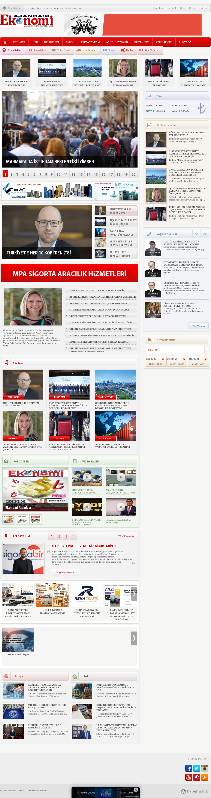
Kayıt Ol (172, 8)
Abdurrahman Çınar (153, 253)
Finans (111, 50)
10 (58, 174)
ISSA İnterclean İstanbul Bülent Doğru (118, 521)
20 (133, 174)
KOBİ (35, 42)
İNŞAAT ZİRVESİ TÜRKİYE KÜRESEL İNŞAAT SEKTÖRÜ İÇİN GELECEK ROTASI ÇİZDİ (68, 405)
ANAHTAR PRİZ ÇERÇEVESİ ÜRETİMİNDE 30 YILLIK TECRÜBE (121, 492)
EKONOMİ (19, 42)
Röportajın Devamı (65, 572)
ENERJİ (70, 42)
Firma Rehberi (14, 50)
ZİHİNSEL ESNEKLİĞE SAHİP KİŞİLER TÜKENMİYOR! (180, 304)
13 (81, 174)
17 (111, 174)
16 (103, 174)
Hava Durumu (89, 50)
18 (118, 174)
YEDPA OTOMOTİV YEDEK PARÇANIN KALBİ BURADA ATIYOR (87, 522)
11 (66, 174)
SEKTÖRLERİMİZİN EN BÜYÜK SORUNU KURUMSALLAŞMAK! (181, 242)
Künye (192, 8)
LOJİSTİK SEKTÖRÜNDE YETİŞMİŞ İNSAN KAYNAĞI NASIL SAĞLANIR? (99, 343)
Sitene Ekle (158, 8)
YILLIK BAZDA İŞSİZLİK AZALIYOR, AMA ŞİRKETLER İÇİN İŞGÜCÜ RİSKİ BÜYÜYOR (100, 331)
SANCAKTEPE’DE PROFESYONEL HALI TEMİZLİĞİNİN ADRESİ (18, 600)
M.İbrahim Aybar (153, 274)
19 (126, 174)
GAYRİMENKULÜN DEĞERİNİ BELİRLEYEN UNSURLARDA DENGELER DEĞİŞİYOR (112, 405)
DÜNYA (185, 42)
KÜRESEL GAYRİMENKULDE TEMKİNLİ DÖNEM (44, 726)
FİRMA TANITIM (90, 42)
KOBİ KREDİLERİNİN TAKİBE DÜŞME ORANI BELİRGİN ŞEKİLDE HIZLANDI (116, 707)
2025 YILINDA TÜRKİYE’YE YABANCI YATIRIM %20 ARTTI (112, 445)
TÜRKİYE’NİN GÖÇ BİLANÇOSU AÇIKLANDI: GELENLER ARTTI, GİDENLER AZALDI (67, 447)
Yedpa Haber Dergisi (18, 641)
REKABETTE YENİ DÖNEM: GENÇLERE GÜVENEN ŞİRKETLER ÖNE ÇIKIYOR (98, 305)
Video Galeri (63, 50)
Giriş (182, 8)
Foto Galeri (40, 50)
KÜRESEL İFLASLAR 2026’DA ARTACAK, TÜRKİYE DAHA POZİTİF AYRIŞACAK (44, 687)
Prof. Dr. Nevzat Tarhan (153, 315)
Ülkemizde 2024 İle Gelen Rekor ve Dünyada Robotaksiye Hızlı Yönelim (181, 284)
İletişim (203, 8)
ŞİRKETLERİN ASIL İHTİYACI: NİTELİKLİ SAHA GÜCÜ (100, 322)
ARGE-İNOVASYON (117, 42)
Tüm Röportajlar (126, 536)
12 (73, 174)
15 (96, 174)
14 (88, 174)
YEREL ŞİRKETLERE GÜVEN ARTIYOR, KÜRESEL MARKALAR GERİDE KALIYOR (97, 318)
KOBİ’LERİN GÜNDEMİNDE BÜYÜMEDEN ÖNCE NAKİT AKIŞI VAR (115, 687)
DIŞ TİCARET (51, 42)
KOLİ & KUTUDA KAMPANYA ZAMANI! (52, 598)
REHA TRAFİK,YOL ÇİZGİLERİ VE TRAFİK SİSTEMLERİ (87, 600)
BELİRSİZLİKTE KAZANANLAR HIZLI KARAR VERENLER (102, 297)
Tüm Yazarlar (152, 50)
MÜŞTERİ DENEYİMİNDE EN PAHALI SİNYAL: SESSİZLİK (102, 335)
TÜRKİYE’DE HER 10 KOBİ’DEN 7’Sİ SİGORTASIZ (57, 8)
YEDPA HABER (164, 42)
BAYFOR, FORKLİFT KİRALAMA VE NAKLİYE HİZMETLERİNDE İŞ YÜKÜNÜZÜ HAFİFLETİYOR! (121, 603)
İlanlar (129, 50)
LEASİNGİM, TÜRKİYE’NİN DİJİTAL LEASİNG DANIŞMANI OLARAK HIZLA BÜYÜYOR (116, 727)
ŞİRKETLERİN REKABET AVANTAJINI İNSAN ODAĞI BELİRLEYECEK (99, 311)
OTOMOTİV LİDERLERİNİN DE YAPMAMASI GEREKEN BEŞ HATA (183, 263)
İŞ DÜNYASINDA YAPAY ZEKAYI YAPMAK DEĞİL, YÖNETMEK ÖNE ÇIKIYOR (97, 292)
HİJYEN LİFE (141, 42)
